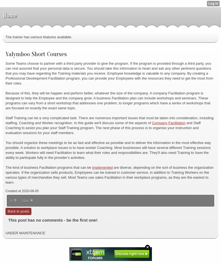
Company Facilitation (168, 123)
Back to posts (18, 211)
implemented (102, 167)
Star (27, 200)
